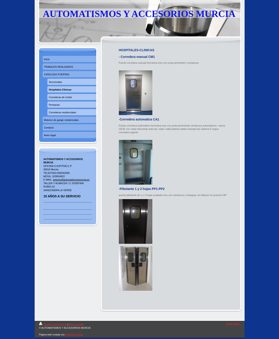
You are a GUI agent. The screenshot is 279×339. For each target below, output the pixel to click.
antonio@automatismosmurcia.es (71, 179)
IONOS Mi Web (73, 334)
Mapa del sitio (76, 324)
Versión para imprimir (53, 324)
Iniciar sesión (233, 323)
